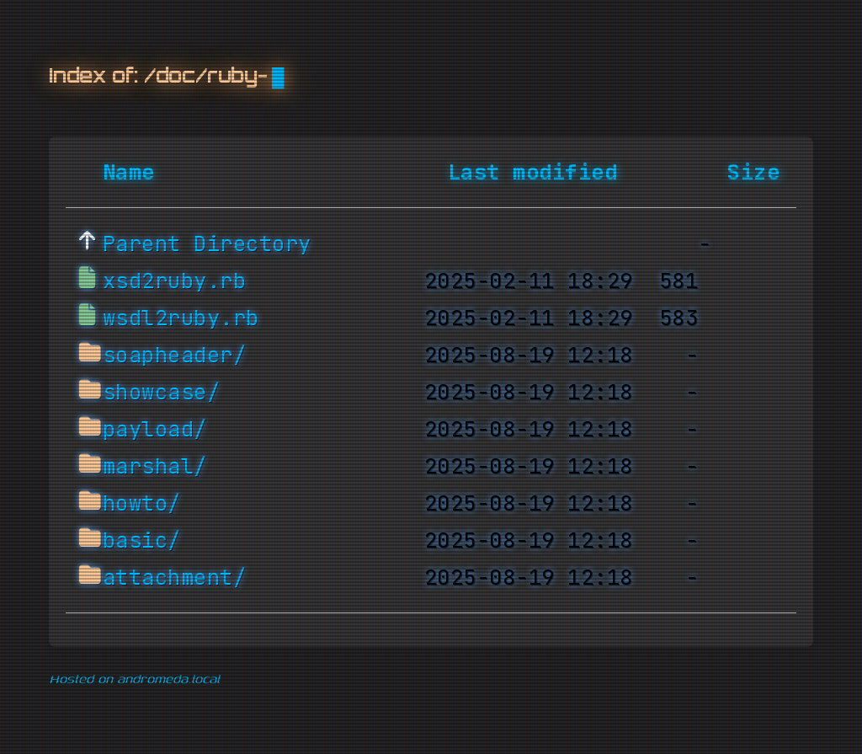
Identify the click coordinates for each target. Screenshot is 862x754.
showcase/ (162, 392)
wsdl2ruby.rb (181, 318)
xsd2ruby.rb (175, 281)
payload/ (155, 429)
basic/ (142, 541)
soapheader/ (175, 355)
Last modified (533, 172)
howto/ (142, 503)
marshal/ (155, 466)
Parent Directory (207, 244)
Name (129, 172)
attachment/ (175, 578)
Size (753, 172)
